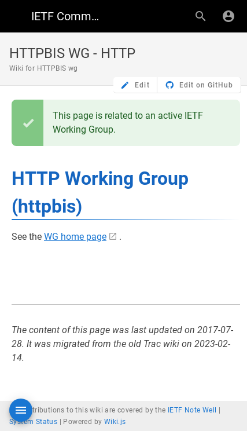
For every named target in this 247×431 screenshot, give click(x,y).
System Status (33, 422)
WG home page (75, 236)
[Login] (228, 16)
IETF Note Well (192, 410)
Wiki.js (115, 422)
